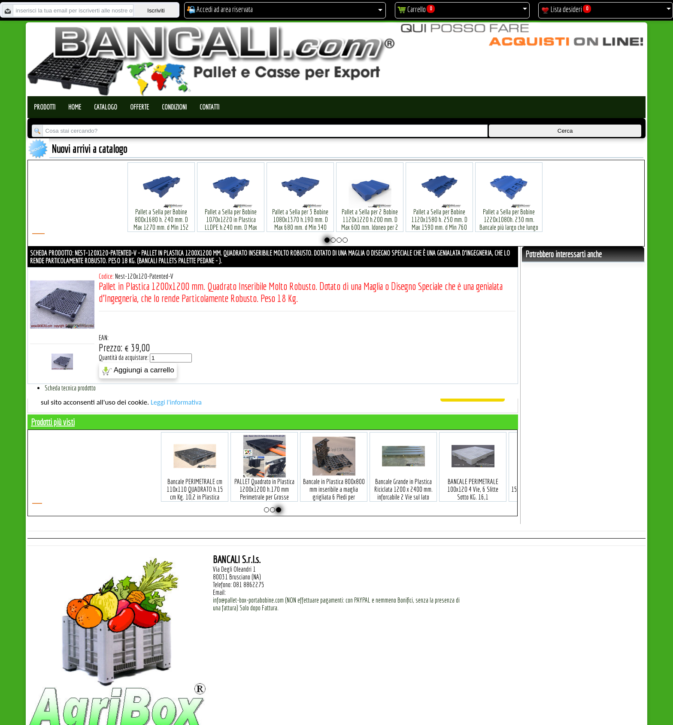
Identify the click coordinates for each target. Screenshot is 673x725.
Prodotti (44, 107)
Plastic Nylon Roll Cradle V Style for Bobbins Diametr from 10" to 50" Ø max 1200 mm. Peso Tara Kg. (300, 210)
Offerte (139, 107)
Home (74, 107)
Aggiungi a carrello (138, 371)
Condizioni (174, 107)
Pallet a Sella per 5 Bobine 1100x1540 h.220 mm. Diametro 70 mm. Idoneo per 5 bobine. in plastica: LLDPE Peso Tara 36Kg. (439, 214)
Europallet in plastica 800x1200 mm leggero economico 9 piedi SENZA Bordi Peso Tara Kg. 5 (437, 480)
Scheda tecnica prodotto (70, 388)
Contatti (209, 107)
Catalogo (105, 107)
